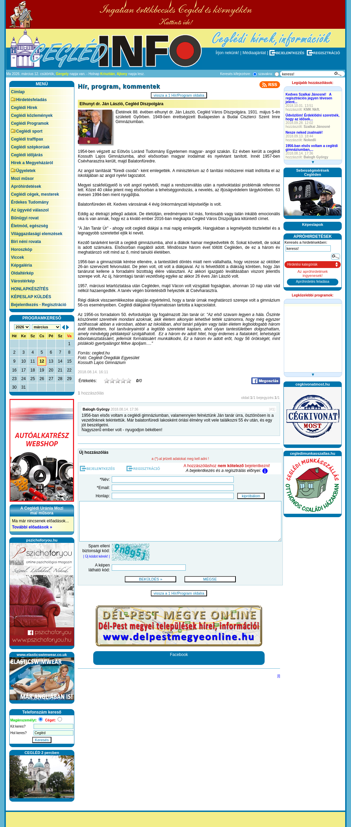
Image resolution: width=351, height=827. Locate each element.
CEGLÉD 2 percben (42, 753)
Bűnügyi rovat (25, 218)
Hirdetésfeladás (29, 99)
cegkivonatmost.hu (312, 384)
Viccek (17, 257)
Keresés (42, 740)
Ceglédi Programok (30, 123)
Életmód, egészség (29, 225)
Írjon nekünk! (227, 52)
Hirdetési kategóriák (302, 264)
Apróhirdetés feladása (312, 281)
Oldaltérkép (22, 273)
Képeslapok (312, 224)
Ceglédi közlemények (31, 115)
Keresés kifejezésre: (235, 74)
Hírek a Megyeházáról (32, 162)
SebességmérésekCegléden (312, 172)
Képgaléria (21, 265)
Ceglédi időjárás (27, 155)
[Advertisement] (312, 623)
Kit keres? (17, 726)
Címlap (18, 91)
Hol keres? (18, 733)
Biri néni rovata (26, 241)
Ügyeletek (23, 170)
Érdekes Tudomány (30, 202)
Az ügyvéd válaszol (30, 210)
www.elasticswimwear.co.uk (42, 655)
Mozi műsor (22, 178)
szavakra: (265, 74)
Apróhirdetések (26, 186)
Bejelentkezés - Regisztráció (38, 304)
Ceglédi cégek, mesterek (35, 194)
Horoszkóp (21, 249)
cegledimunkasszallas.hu (312, 453)
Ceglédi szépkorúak (30, 147)
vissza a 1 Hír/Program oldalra (179, 95)
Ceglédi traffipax (27, 139)
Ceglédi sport (27, 131)
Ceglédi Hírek (24, 107)
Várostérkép (23, 281)
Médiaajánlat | (255, 52)
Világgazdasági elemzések (36, 233)
